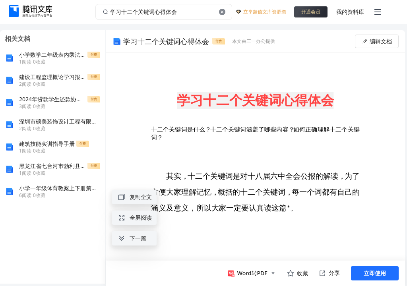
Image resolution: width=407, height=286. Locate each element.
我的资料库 (350, 11)
